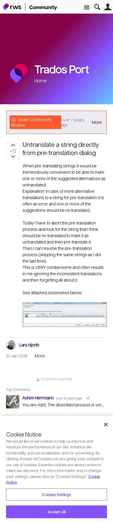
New (102, 73)
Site (86, 7)
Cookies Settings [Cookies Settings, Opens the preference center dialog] (56, 494)
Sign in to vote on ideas (12, 145)
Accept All (56, 511)
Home (40, 80)
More (97, 122)
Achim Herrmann (38, 397)
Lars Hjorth (29, 344)
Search (97, 7)
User (107, 7)
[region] (56, 469)
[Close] (105, 424)
